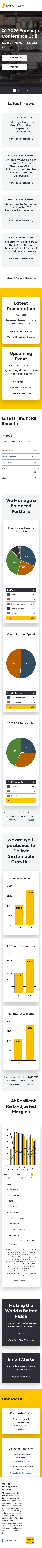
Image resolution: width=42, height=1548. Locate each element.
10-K (3, 468)
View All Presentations (19, 337)
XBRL (4, 478)
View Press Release (19, 138)
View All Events (19, 393)
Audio (36, 457)
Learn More (14, 57)
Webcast (14, 66)
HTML (36, 469)
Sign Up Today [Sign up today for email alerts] (19, 1376)
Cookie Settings (11, 1540)
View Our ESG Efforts (19, 1340)
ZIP (37, 478)
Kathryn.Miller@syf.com (21, 1461)
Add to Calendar (18, 387)
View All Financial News (19, 278)
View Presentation (18, 331)
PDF (37, 451)
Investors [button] (21, 90)
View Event (18, 381)
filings (31, 820)
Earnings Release (8, 450)
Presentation (7, 462)
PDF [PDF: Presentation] (37, 463)
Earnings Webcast (9, 456)
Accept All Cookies (30, 1540)
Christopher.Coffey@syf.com (21, 1473)
